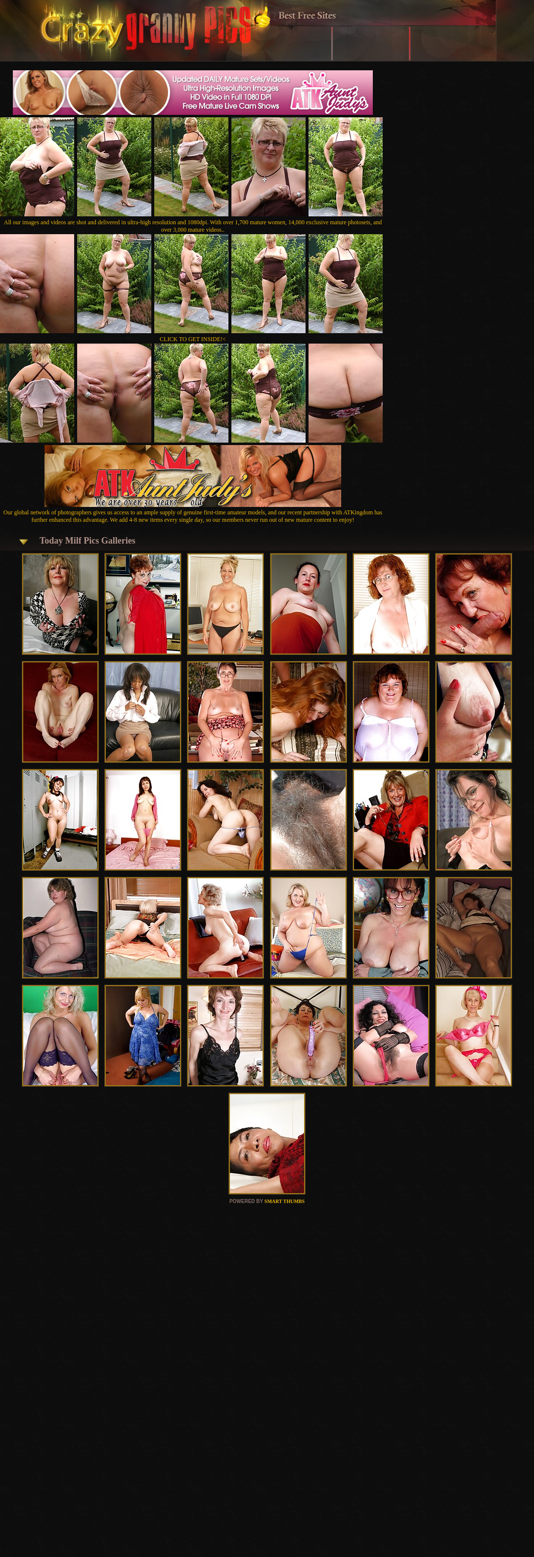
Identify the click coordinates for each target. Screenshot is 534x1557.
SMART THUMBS (285, 1201)
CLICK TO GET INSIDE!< (193, 339)
